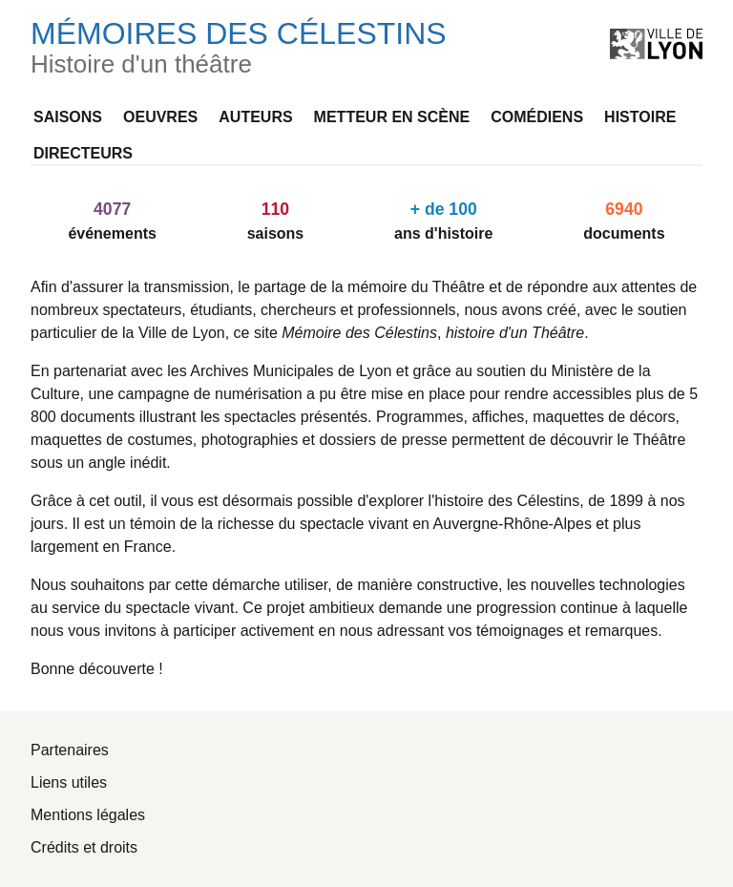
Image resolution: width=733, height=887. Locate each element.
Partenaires (70, 750)
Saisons (67, 117)
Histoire (640, 117)
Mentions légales (88, 815)
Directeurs (83, 153)
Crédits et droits (84, 847)
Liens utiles (69, 782)
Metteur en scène (392, 117)
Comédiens (537, 117)
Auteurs (255, 117)
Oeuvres (160, 117)
